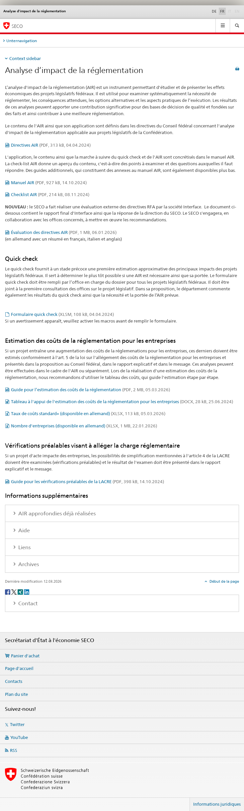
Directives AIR (51, 145)
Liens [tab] (24, 547)
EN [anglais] (238, 11)
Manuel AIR (49, 182)
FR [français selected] (222, 11)
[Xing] (21, 591)
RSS (13, 750)
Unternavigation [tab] (21, 40)
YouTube (19, 737)
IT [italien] (230, 11)
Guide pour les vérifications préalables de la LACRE (87, 481)
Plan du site (16, 694)
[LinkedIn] (26, 591)
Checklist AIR (50, 194)
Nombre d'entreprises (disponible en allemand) (84, 425)
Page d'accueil (19, 668)
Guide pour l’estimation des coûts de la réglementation (90, 389)
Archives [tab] (28, 564)
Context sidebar (25, 58)
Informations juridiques (217, 804)
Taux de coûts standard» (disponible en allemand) (88, 413)
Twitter (17, 724)
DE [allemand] (214, 11)
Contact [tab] (27, 603)
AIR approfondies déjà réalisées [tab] (56, 513)
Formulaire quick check (62, 314)
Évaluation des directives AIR (64, 232)
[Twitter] (14, 591)
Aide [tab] (23, 530)
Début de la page (223, 581)
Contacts (13, 681)
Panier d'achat (25, 655)
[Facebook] (8, 591)
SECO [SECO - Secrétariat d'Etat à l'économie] (17, 26)
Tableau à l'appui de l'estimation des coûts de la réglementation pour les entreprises (122, 401)
